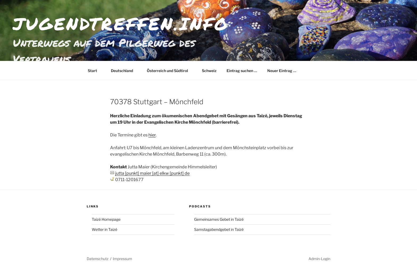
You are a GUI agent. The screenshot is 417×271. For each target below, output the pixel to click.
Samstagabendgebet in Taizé (219, 229)
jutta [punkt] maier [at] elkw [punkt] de (152, 173)
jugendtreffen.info (120, 23)
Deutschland (124, 70)
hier (152, 134)
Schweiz (209, 70)
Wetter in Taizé (104, 229)
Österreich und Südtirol (170, 70)
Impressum (122, 258)
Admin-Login (319, 258)
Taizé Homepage (106, 219)
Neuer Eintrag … (281, 70)
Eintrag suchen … (242, 70)
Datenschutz (98, 258)
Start (95, 70)
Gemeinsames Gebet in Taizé (219, 219)
